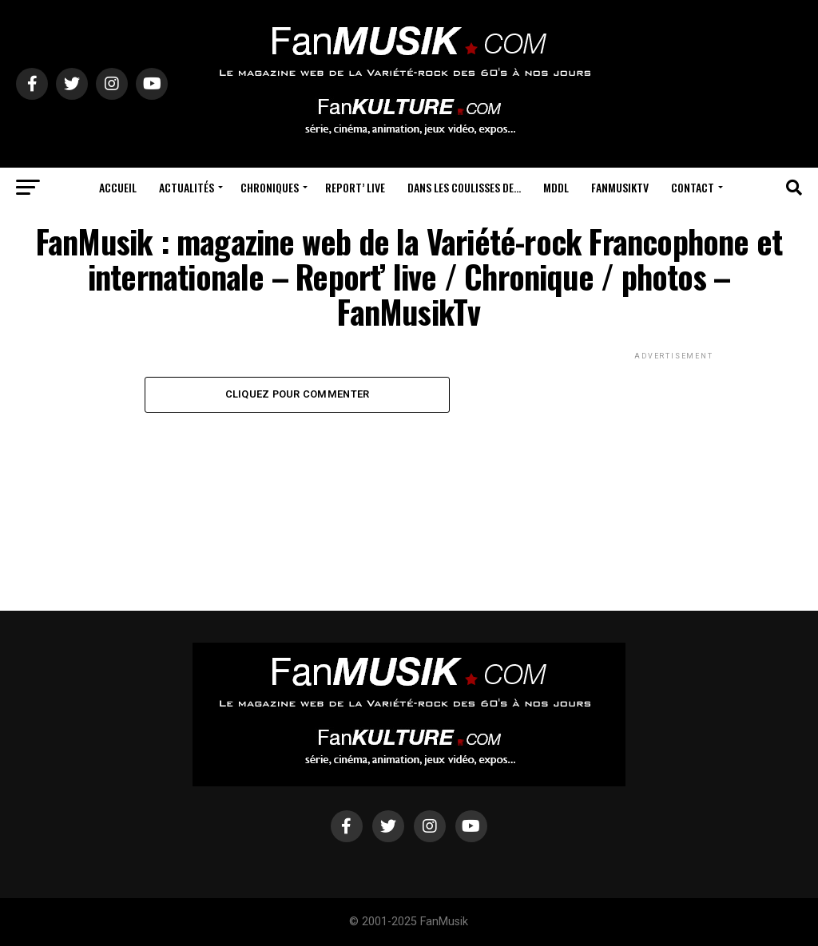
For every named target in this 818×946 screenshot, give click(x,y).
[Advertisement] (674, 463)
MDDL (556, 187)
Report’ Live (355, 187)
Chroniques (269, 187)
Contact (692, 187)
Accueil (118, 187)
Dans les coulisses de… (464, 187)
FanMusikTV (620, 187)
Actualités (186, 187)
